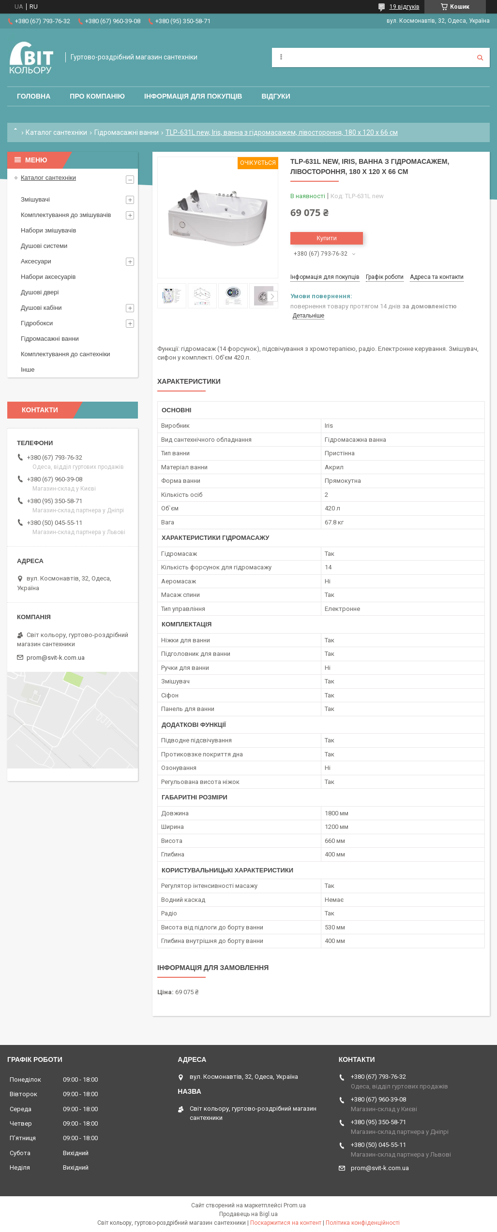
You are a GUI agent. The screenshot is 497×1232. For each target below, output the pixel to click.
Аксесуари (36, 261)
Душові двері (40, 292)
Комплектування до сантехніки (65, 354)
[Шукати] (480, 57)
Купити (326, 238)
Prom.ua (295, 1205)
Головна (33, 96)
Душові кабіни (41, 307)
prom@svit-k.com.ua (56, 657)
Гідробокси (37, 323)
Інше (27, 369)
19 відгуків (405, 6)
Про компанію (97, 96)
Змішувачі (35, 199)
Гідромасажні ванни (126, 132)
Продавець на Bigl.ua (248, 1214)
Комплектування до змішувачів (66, 214)
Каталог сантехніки (56, 132)
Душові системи (44, 245)
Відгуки (275, 96)
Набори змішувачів (48, 230)
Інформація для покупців (193, 96)
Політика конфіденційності (363, 1222)
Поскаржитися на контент (285, 1222)
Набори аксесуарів (48, 276)
